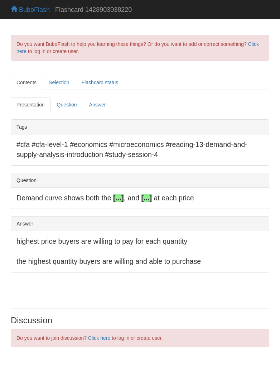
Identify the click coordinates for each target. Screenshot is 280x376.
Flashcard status (100, 82)
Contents (26, 82)
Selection (59, 82)
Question (67, 105)
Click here (99, 338)
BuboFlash (30, 9)
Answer (97, 105)
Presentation (30, 105)
